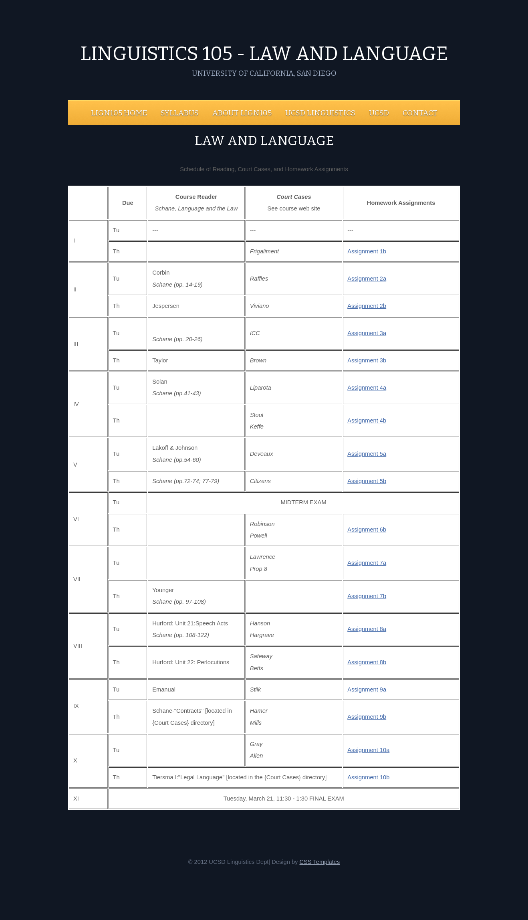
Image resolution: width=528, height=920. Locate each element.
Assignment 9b (366, 717)
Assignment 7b (366, 596)
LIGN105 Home (119, 112)
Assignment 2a (366, 278)
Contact (420, 112)
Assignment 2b (366, 306)
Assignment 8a (366, 629)
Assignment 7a (366, 563)
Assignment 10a (368, 750)
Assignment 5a (366, 454)
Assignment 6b (366, 529)
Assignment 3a (366, 333)
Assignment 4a (366, 387)
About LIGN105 (242, 112)
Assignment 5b (366, 481)
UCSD (379, 112)
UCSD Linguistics (320, 112)
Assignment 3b (366, 360)
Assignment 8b (366, 662)
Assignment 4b (366, 420)
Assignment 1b (366, 251)
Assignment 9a (366, 689)
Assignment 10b (368, 777)
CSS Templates (319, 862)
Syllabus (180, 112)
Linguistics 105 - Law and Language (264, 53)
